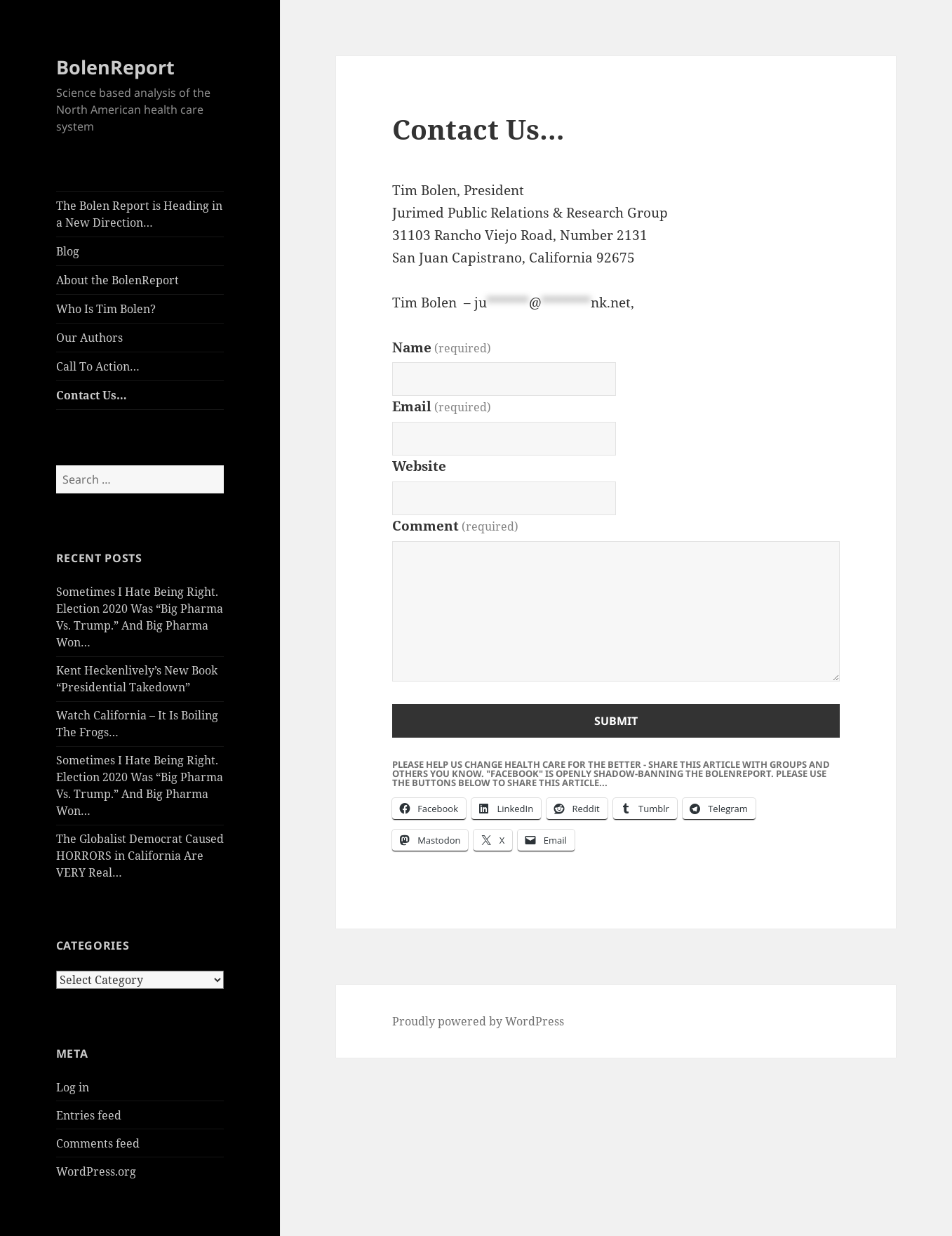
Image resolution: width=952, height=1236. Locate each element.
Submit (616, 721)
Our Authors (89, 337)
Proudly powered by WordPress (478, 1021)
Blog (67, 251)
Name (441, 347)
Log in (72, 1087)
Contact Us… (91, 395)
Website (419, 466)
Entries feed (88, 1115)
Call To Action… (98, 366)
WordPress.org (96, 1171)
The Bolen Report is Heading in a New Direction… (139, 214)
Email (441, 406)
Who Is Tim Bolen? (106, 309)
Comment (455, 526)
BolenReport (115, 67)
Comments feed (98, 1143)
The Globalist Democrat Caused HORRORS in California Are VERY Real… (140, 855)
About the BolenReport (117, 280)
